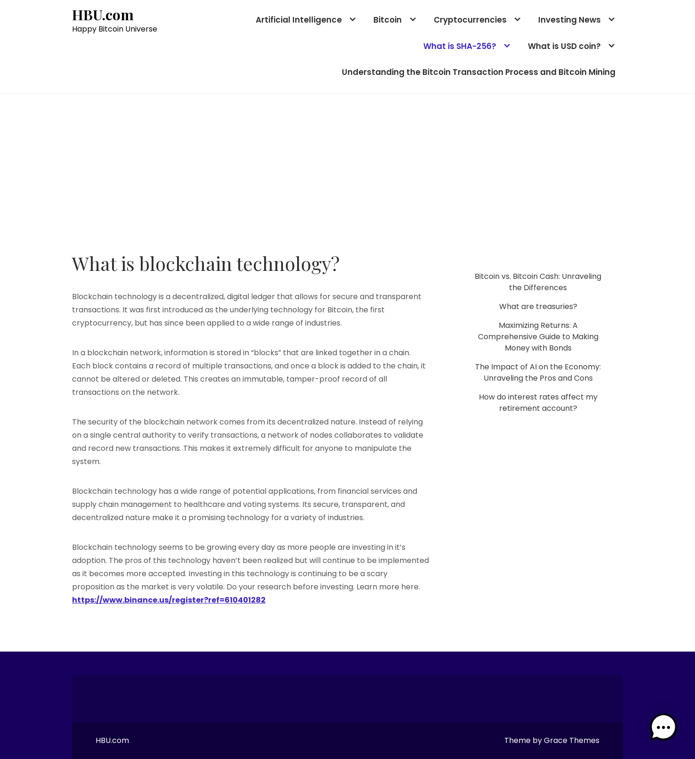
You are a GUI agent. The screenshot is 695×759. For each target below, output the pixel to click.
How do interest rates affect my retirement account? (538, 403)
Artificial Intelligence (299, 19)
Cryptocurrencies (470, 19)
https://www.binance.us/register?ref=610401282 (169, 600)
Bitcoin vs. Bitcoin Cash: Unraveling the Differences (538, 282)
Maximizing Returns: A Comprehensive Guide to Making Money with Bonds (538, 336)
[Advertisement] (347, 163)
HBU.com (103, 15)
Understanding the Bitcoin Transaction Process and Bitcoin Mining (478, 72)
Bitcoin (387, 19)
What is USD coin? (564, 46)
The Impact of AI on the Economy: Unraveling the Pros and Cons (538, 372)
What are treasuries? (538, 306)
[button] (666, 730)
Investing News (569, 19)
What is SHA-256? (459, 46)
